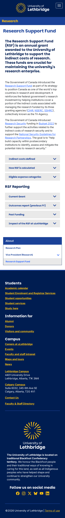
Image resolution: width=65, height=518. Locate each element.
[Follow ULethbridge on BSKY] (35, 493)
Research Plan (13, 248)
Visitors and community (19, 331)
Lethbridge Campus (17, 371)
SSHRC (48, 110)
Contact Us (12, 397)
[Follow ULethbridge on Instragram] (23, 493)
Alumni (9, 321)
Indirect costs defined (22, 159)
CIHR (30, 110)
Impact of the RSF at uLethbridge (28, 223)
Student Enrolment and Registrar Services (30, 293)
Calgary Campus (15, 384)
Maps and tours (14, 359)
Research (10, 21)
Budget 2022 (46, 123)
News (8, 364)
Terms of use (52, 510)
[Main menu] (59, 5)
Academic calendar (16, 288)
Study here (11, 308)
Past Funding (16, 214)
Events (9, 349)
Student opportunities (18, 298)
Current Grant (17, 196)
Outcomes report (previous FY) (27, 205)
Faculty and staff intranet (20, 354)
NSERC (39, 110)
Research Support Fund (18, 261)
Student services (15, 303)
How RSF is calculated (22, 168)
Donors (9, 326)
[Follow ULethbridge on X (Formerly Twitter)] (29, 493)
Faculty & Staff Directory (19, 403)
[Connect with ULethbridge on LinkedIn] (47, 493)
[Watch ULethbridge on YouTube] (41, 493)
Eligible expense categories (25, 176)
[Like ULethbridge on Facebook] (17, 493)
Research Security (15, 123)
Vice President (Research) (19, 254)
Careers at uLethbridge (19, 344)
